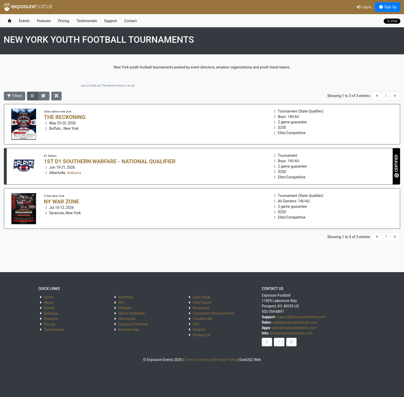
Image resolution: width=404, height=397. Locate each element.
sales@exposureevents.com (295, 322)
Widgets (124, 308)
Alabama (74, 173)
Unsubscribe (203, 319)
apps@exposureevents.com (294, 328)
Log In (363, 7)
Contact (130, 21)
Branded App (128, 329)
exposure (28, 7)
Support (110, 21)
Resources (201, 308)
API (121, 302)
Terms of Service (198, 360)
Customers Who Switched (213, 313)
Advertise (125, 297)
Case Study (202, 297)
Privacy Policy (226, 360)
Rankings (51, 313)
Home (49, 297)
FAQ (196, 324)
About (48, 302)
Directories (127, 319)
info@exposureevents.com (291, 333)
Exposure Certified (133, 324)
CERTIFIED (396, 166)
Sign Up (388, 7)
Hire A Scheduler (131, 313)
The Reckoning (64, 117)
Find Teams (202, 302)
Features (44, 21)
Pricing (63, 21)
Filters (14, 96)
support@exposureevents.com (300, 317)
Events (24, 21)
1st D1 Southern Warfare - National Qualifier (109, 161)
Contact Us (202, 335)
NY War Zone (61, 201)
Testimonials (86, 21)
